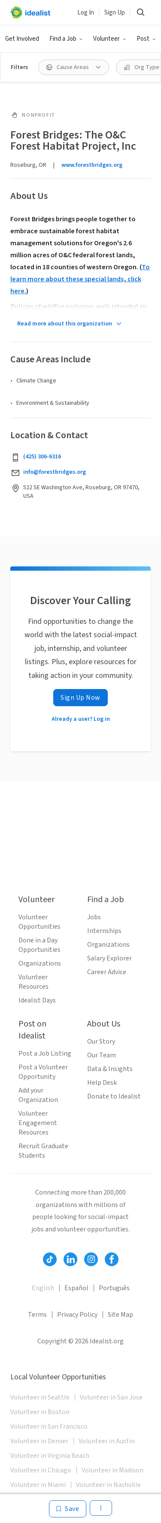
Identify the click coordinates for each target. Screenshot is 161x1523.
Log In (85, 12)
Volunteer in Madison (112, 1470)
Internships (104, 931)
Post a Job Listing (44, 1053)
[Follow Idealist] (50, 1259)
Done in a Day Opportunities (39, 945)
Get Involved (22, 38)
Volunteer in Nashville (108, 1485)
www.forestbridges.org (91, 165)
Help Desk (102, 1082)
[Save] (67, 1508)
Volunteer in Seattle (40, 1397)
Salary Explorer (109, 958)
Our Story (101, 1041)
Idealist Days (37, 1000)
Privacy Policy (77, 1314)
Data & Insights (110, 1069)
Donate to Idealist (114, 1096)
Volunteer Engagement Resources (37, 1123)
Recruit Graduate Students (43, 1150)
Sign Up (114, 12)
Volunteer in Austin (107, 1441)
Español (76, 1288)
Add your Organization (38, 1095)
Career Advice (106, 972)
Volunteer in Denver (39, 1441)
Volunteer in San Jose (111, 1397)
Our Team (101, 1055)
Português (114, 1288)
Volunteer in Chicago (40, 1470)
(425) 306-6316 (42, 456)
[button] (66, 39)
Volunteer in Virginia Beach (49, 1455)
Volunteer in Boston (40, 1412)
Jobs (94, 917)
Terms (37, 1314)
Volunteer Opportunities (39, 921)
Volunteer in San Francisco (49, 1426)
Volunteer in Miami (38, 1485)
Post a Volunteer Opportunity (43, 1071)
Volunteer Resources (33, 981)
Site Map (120, 1314)
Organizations (39, 963)
